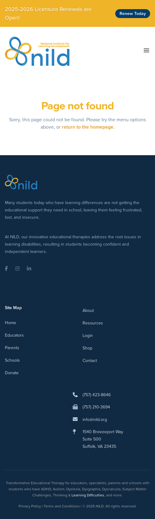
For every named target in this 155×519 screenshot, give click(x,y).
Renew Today (133, 13)
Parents (12, 348)
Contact (90, 360)
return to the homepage (87, 126)
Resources (93, 323)
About (88, 310)
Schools (12, 360)
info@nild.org (95, 419)
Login (88, 335)
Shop (87, 348)
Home (10, 323)
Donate (12, 373)
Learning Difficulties (88, 495)
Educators (14, 335)
